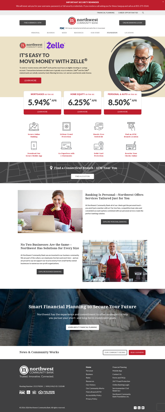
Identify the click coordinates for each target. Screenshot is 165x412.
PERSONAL (35, 33)
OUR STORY (95, 33)
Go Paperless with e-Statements (66, 154)
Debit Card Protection (98, 154)
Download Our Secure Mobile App (34, 154)
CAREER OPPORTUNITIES (128, 13)
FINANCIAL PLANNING (106, 13)
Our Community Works (95, 388)
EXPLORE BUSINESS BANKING (50, 272)
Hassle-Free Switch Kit (98, 135)
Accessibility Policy (93, 395)
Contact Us (117, 374)
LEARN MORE (30, 80)
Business (89, 374)
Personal (89, 371)
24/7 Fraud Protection (121, 381)
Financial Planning (120, 367)
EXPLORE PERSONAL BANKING (115, 222)
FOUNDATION (112, 33)
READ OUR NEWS (137, 352)
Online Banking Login (121, 385)
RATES (64, 33)
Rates (88, 378)
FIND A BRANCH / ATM (32, 23)
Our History (90, 385)
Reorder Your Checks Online (131, 154)
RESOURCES (78, 33)
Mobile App (117, 371)
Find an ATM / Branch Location (131, 135)
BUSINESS (51, 33)
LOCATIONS (129, 33)
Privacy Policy (91, 399)
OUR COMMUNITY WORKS (115, 352)
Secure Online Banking (34, 135)
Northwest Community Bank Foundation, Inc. (122, 395)
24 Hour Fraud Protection (66, 135)
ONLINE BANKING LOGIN (132, 23)
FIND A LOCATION (82, 176)
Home (88, 367)
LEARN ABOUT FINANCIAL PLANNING (82, 327)
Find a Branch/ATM (93, 392)
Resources (90, 381)
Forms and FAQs (119, 378)
